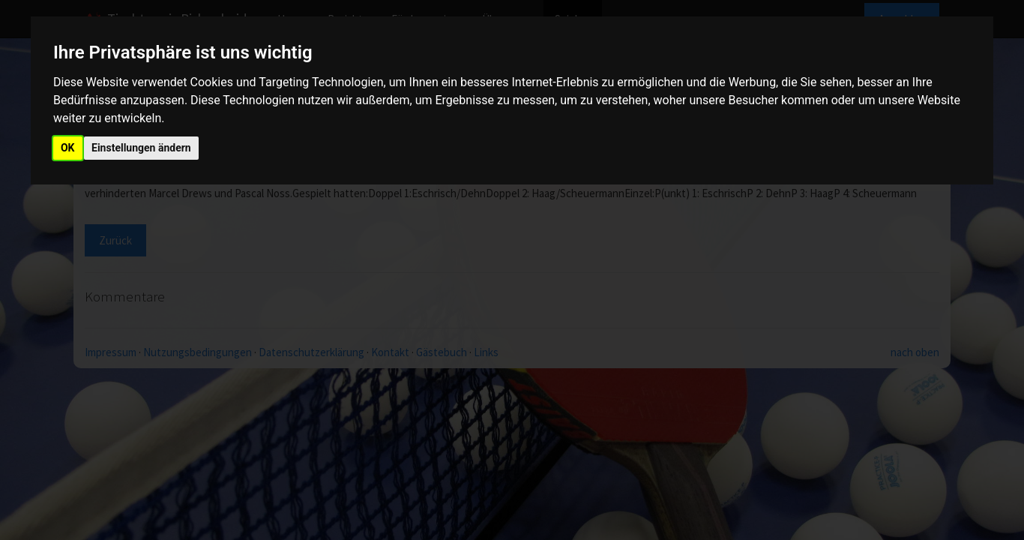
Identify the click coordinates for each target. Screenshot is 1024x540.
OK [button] (68, 148)
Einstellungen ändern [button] (141, 148)
